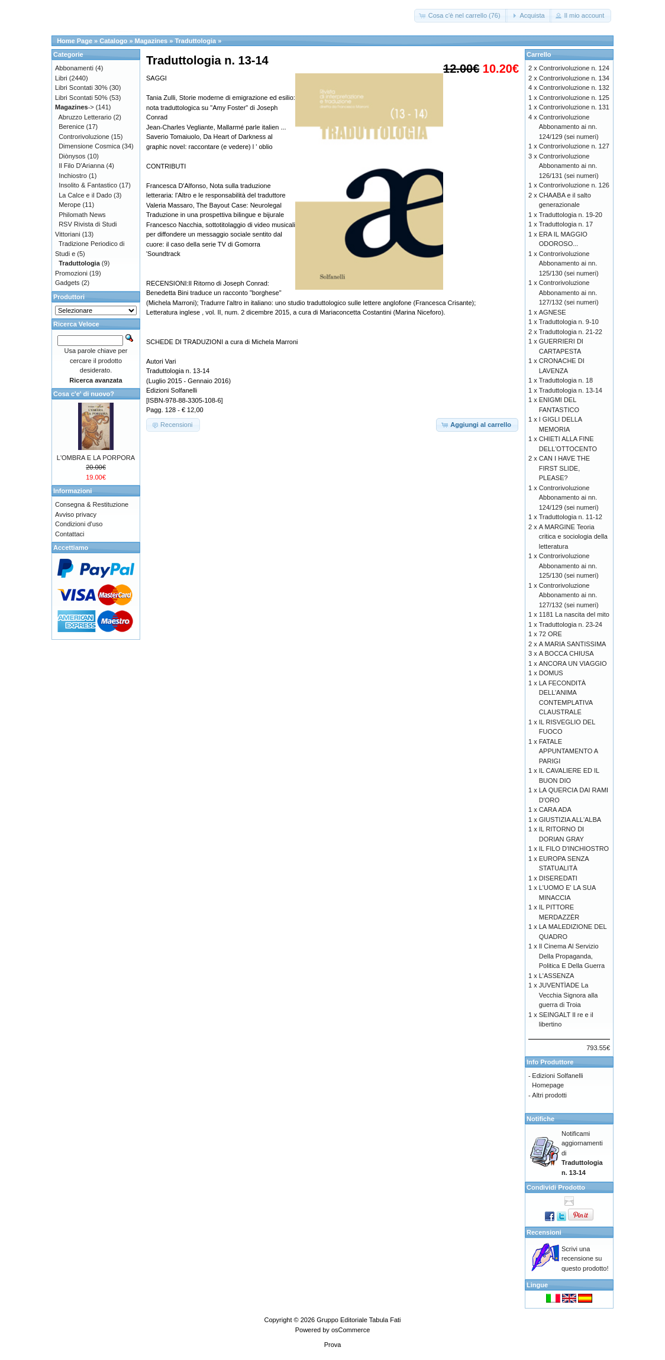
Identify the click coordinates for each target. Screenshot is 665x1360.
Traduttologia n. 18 (566, 380)
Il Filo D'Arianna (81, 165)
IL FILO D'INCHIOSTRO (574, 848)
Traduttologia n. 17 (566, 224)
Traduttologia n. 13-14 (570, 390)
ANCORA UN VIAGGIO (573, 663)
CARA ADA (555, 809)
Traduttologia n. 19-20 (570, 214)
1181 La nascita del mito (574, 614)
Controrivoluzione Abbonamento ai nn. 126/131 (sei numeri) (569, 166)
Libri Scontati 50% (81, 97)
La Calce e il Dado (85, 195)
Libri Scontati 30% (81, 87)
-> (74, 107)
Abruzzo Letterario (85, 117)
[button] (461, 15)
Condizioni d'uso (78, 523)
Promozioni (71, 273)
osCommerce (350, 1329)
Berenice (71, 126)
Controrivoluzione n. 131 (574, 107)
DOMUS (551, 672)
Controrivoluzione (84, 136)
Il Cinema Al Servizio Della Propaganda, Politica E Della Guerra (572, 956)
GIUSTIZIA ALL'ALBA (570, 819)
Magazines (151, 40)
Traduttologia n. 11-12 (570, 516)
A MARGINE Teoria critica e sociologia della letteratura (573, 536)
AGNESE (552, 312)
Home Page (74, 40)
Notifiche (540, 1118)
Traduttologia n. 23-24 (570, 624)
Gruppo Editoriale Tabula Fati (359, 1319)
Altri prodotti (549, 1095)
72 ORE (550, 633)
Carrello (539, 54)
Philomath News (82, 214)
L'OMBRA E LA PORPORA (96, 457)
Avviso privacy (75, 514)
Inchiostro (73, 175)
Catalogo (113, 40)
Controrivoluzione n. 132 (574, 87)
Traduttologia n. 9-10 (569, 321)
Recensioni (544, 1232)
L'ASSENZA (556, 975)
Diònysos (72, 156)
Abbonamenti (74, 68)
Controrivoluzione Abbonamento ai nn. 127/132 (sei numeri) (569, 292)
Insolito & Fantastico (88, 185)
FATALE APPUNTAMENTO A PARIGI (568, 751)
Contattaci (70, 533)
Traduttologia (195, 40)
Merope (69, 204)
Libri (61, 78)
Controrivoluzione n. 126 (574, 185)
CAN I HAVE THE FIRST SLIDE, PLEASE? (564, 468)
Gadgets (67, 282)
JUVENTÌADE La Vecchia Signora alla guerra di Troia (568, 995)
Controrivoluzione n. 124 (574, 68)
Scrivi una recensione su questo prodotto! (585, 1258)
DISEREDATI (558, 878)
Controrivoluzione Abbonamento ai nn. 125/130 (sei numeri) (569, 263)
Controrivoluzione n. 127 (574, 146)
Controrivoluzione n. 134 (574, 78)
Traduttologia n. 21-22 (570, 331)
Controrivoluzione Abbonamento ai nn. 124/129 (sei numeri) (569, 127)
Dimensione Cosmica (89, 146)
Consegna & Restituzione (91, 504)
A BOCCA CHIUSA (566, 653)
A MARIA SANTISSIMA (572, 643)
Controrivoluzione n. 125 (574, 97)
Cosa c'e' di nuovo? (83, 393)
